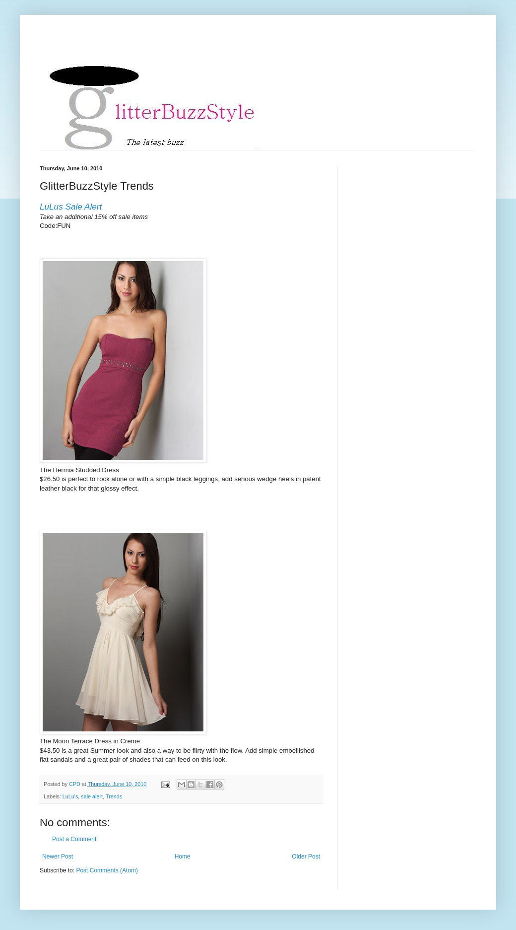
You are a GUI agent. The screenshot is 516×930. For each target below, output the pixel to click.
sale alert (92, 796)
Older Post (306, 856)
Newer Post (57, 856)
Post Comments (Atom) (107, 870)
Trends (114, 796)
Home (183, 856)
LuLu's (70, 796)
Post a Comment (74, 839)
